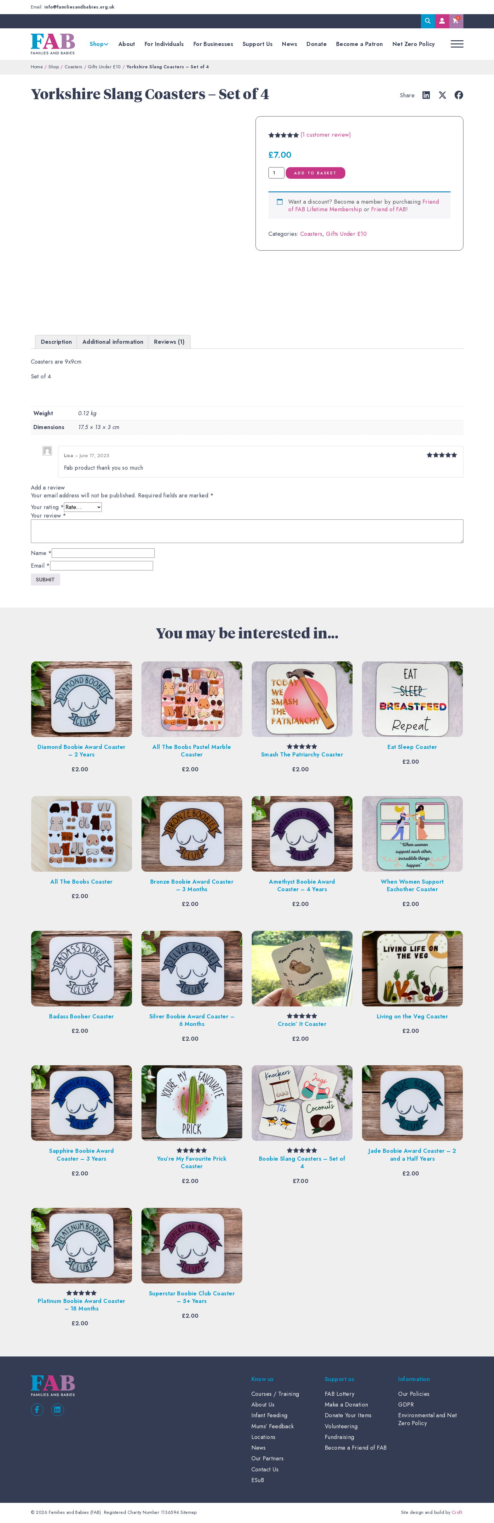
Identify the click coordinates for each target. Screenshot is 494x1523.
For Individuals (164, 44)
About (126, 44)
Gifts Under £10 (104, 67)
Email (40, 565)
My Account (442, 21)
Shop (97, 44)
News (289, 44)
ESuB (257, 1481)
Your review (48, 515)
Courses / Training (275, 1395)
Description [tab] (56, 342)
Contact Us (265, 1470)
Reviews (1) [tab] (169, 342)
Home (37, 67)
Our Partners (267, 1459)
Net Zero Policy (414, 44)
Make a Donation (346, 1405)
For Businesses (213, 44)
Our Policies (413, 1395)
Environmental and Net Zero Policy (427, 1420)
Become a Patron (359, 44)
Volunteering (341, 1427)
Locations (263, 1438)
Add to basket (323, 173)
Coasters (74, 67)
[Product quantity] (276, 172)
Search (428, 21)
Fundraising (339, 1438)
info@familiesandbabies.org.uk (79, 7)
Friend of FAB (388, 209)
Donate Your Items (348, 1416)
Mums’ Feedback (272, 1427)
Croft (457, 1513)
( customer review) (326, 135)
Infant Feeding (269, 1416)
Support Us (258, 44)
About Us (263, 1405)
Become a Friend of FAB (356, 1449)
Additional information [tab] (113, 342)
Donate (317, 44)
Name (41, 553)
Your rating (47, 507)
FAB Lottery (340, 1395)
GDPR (406, 1405)
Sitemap (189, 1513)
